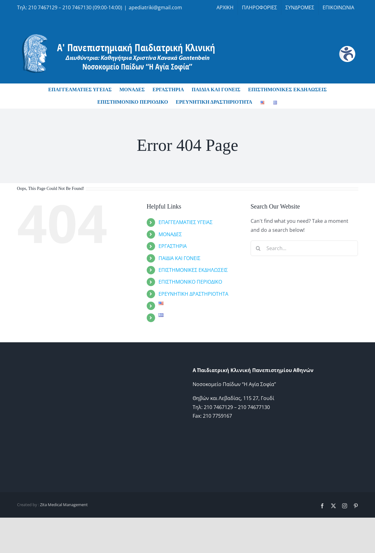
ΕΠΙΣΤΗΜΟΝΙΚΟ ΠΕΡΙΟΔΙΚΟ (190, 281)
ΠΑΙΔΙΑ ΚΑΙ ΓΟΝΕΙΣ (179, 258)
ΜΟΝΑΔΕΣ (170, 234)
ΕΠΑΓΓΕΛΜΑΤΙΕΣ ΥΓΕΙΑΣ (185, 222)
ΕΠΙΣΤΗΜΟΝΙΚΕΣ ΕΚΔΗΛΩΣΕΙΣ (193, 270)
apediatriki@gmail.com (155, 7)
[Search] (258, 248)
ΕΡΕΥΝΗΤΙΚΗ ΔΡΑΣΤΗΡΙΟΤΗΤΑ (193, 293)
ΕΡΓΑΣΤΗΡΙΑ (172, 246)
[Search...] (304, 248)
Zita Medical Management (64, 504)
